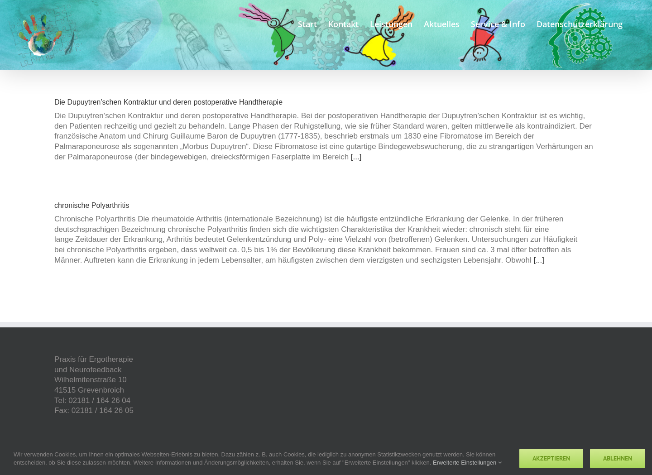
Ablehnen (617, 458)
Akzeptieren (551, 458)
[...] (356, 157)
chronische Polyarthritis (91, 205)
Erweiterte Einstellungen (467, 462)
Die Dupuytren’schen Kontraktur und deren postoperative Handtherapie (168, 102)
